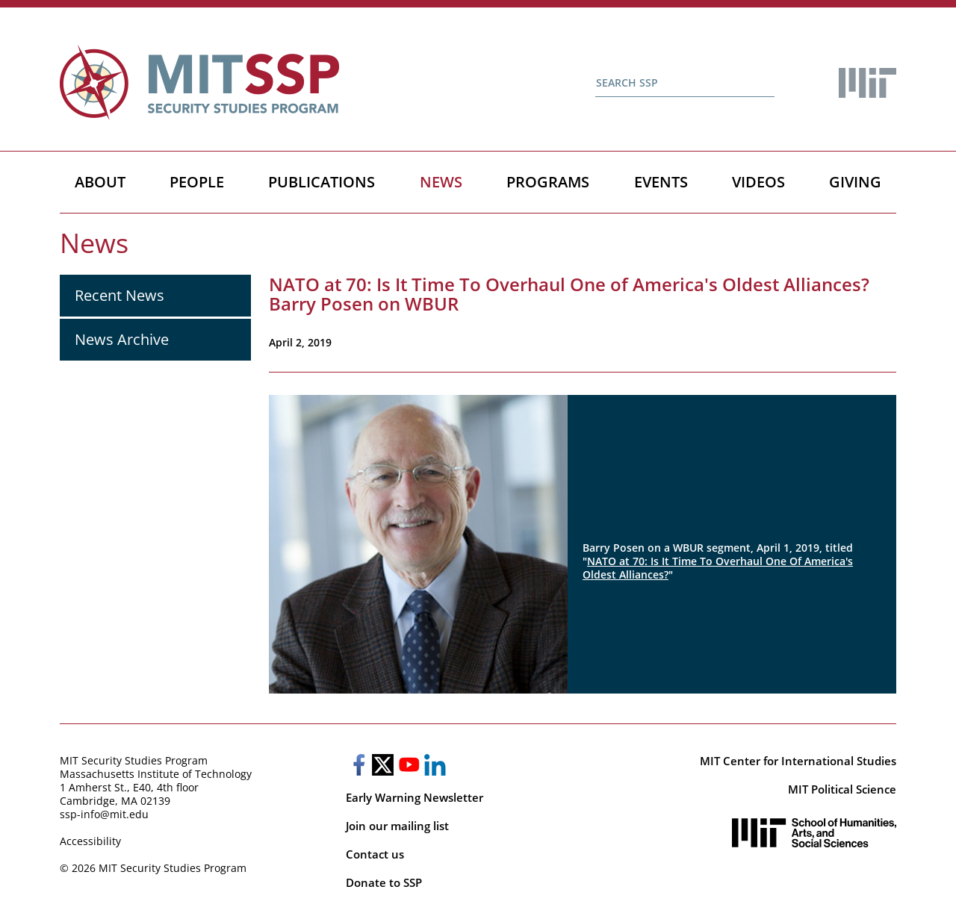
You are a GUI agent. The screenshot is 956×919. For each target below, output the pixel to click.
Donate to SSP (384, 882)
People (197, 182)
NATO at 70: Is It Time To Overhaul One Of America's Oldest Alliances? (718, 568)
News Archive (122, 339)
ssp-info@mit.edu (104, 814)
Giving (855, 182)
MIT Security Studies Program (134, 760)
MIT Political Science (842, 789)
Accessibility (90, 841)
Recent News (119, 295)
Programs (547, 182)
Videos (758, 182)
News (441, 182)
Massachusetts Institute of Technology (156, 774)
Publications (321, 182)
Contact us (375, 854)
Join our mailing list (397, 825)
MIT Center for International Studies (798, 760)
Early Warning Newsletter (414, 797)
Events (661, 182)
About (100, 182)
